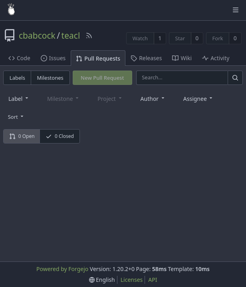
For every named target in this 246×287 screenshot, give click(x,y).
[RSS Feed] (89, 35)
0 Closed (60, 136)
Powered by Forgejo (62, 269)
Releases (146, 58)
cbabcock (37, 35)
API (152, 279)
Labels (17, 77)
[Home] (11, 10)
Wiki (182, 58)
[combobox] (19, 98)
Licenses (132, 279)
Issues (53, 58)
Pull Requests (98, 58)
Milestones (50, 77)
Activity (215, 58)
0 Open (22, 136)
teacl (71, 35)
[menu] (16, 116)
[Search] (235, 78)
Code (19, 58)
